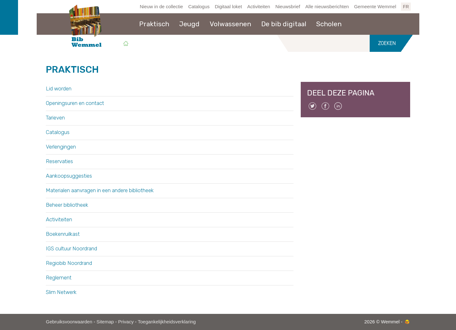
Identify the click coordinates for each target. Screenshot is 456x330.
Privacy (125, 321)
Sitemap (105, 321)
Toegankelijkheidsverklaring (167, 321)
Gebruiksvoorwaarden (69, 321)
